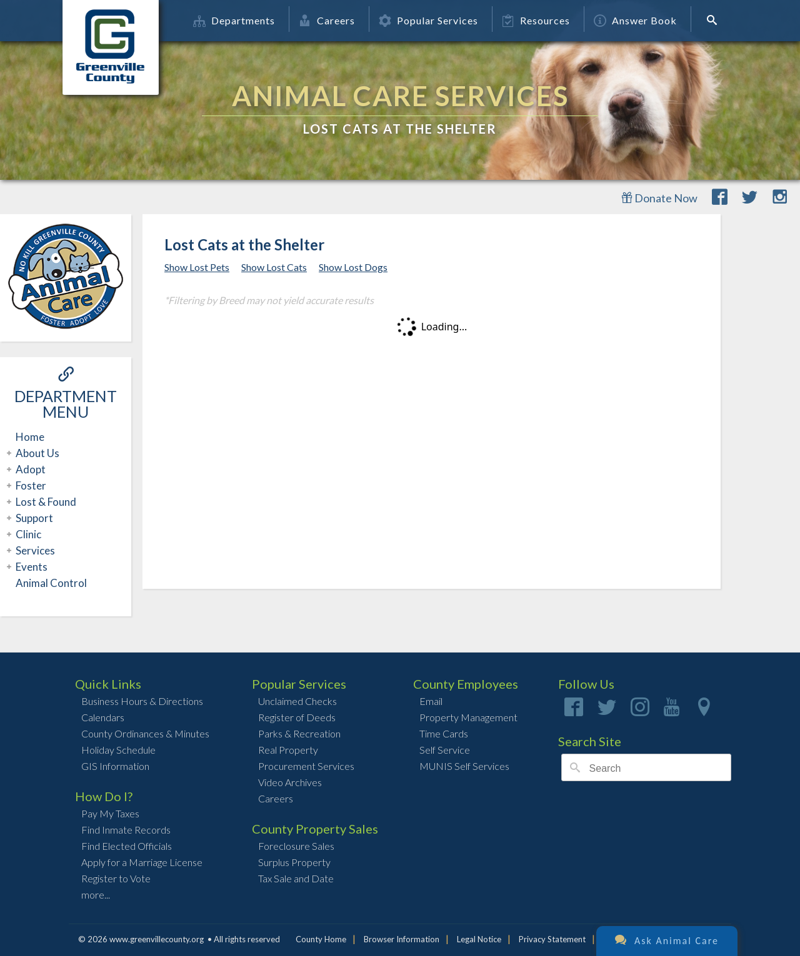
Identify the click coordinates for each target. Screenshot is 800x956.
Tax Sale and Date (296, 878)
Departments (234, 20)
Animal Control (51, 582)
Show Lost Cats (274, 267)
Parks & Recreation (299, 733)
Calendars (102, 717)
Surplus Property (294, 862)
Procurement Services (306, 766)
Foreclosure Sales (296, 846)
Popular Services (428, 20)
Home (30, 436)
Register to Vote (116, 878)
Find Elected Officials (126, 846)
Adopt (29, 469)
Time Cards (443, 733)
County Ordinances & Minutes (145, 733)
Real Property (288, 750)
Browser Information (401, 939)
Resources (536, 20)
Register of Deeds (297, 717)
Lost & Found (44, 501)
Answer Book (635, 20)
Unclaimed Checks (297, 701)
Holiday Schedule (118, 750)
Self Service (444, 750)
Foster (29, 485)
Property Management (468, 717)
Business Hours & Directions (142, 701)
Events (30, 566)
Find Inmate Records (126, 829)
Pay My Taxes (110, 813)
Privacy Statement (552, 939)
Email (430, 701)
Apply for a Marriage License (141, 862)
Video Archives (290, 782)
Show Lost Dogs (353, 267)
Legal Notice (479, 939)
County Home (321, 939)
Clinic (26, 534)
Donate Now (659, 198)
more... (95, 894)
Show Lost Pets (196, 267)
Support (32, 518)
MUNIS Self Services (464, 766)
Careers (327, 20)
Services (33, 550)
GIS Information (115, 766)
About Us (35, 453)
